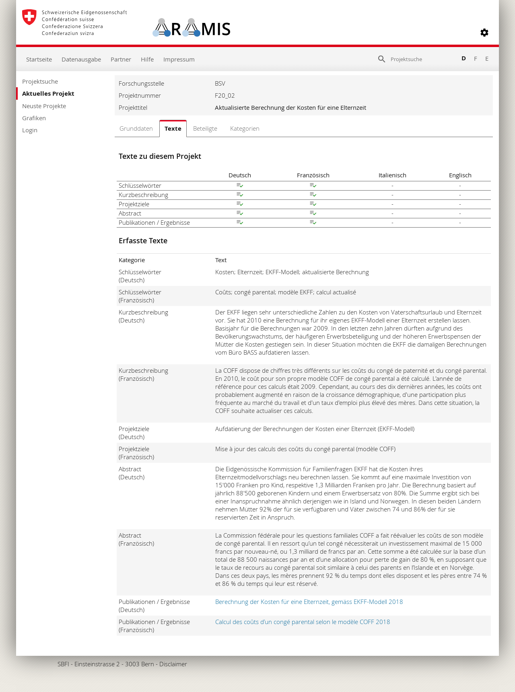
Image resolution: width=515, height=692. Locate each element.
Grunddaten (136, 128)
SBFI (63, 664)
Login (29, 130)
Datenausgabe (81, 59)
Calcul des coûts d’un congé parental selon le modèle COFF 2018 (302, 622)
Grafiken (34, 118)
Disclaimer (173, 664)
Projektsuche (40, 81)
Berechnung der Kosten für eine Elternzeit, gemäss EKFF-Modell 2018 (309, 602)
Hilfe (147, 59)
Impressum (179, 59)
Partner (121, 59)
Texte (173, 128)
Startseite (39, 59)
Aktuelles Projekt (48, 93)
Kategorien (245, 128)
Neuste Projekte (44, 106)
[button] (484, 32)
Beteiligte (205, 128)
